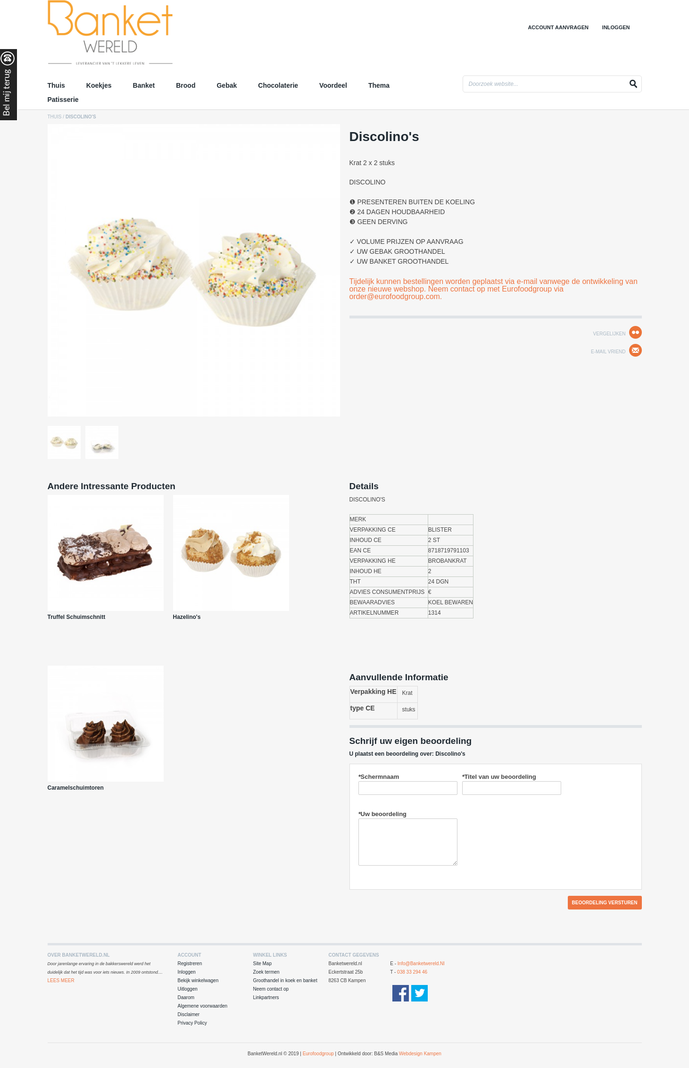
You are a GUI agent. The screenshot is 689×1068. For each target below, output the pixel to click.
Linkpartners (266, 997)
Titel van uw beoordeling (499, 776)
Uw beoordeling (382, 814)
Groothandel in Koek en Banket (130, 35)
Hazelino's (187, 617)
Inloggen (616, 27)
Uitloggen (188, 989)
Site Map (262, 963)
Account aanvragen (558, 27)
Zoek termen (266, 972)
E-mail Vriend (608, 351)
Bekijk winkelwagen (198, 980)
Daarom (186, 997)
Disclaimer (189, 1014)
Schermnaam (378, 776)
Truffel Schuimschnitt (77, 617)
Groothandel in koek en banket (285, 980)
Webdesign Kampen (420, 1053)
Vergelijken (609, 333)
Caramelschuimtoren (76, 787)
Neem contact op (271, 989)
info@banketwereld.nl (421, 963)
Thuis (55, 116)
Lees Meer (61, 980)
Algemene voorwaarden (203, 1006)
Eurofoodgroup (318, 1053)
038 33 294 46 (412, 972)
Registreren (190, 963)
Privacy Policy (192, 1023)
